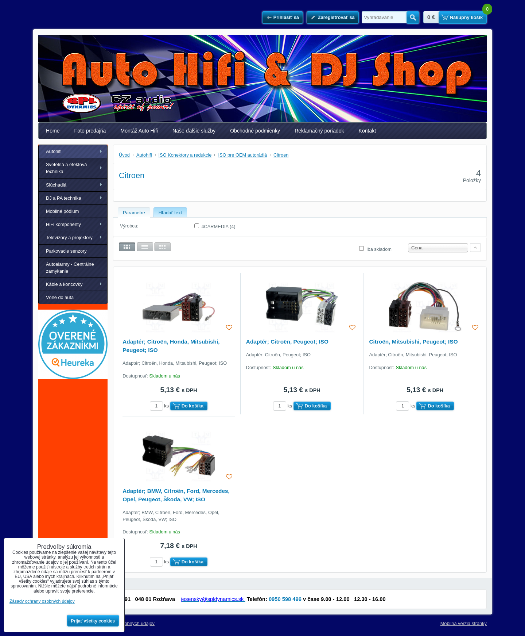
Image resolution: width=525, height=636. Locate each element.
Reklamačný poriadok (319, 131)
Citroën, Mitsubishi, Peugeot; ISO (413, 341)
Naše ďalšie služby (193, 131)
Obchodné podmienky (255, 131)
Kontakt (367, 131)
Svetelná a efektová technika (66, 168)
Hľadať (413, 17)
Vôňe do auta (60, 297)
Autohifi (54, 151)
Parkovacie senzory (66, 251)
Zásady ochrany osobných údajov (42, 601)
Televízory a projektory (69, 237)
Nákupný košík (466, 17)
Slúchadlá (56, 185)
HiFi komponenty (63, 224)
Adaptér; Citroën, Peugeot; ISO (287, 341)
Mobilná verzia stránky (463, 623)
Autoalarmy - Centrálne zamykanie (70, 267)
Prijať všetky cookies (93, 621)
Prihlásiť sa (286, 17)
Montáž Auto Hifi (139, 131)
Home (53, 131)
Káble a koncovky (64, 284)
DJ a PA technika (63, 198)
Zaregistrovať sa (336, 17)
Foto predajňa (90, 131)
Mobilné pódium (62, 211)
